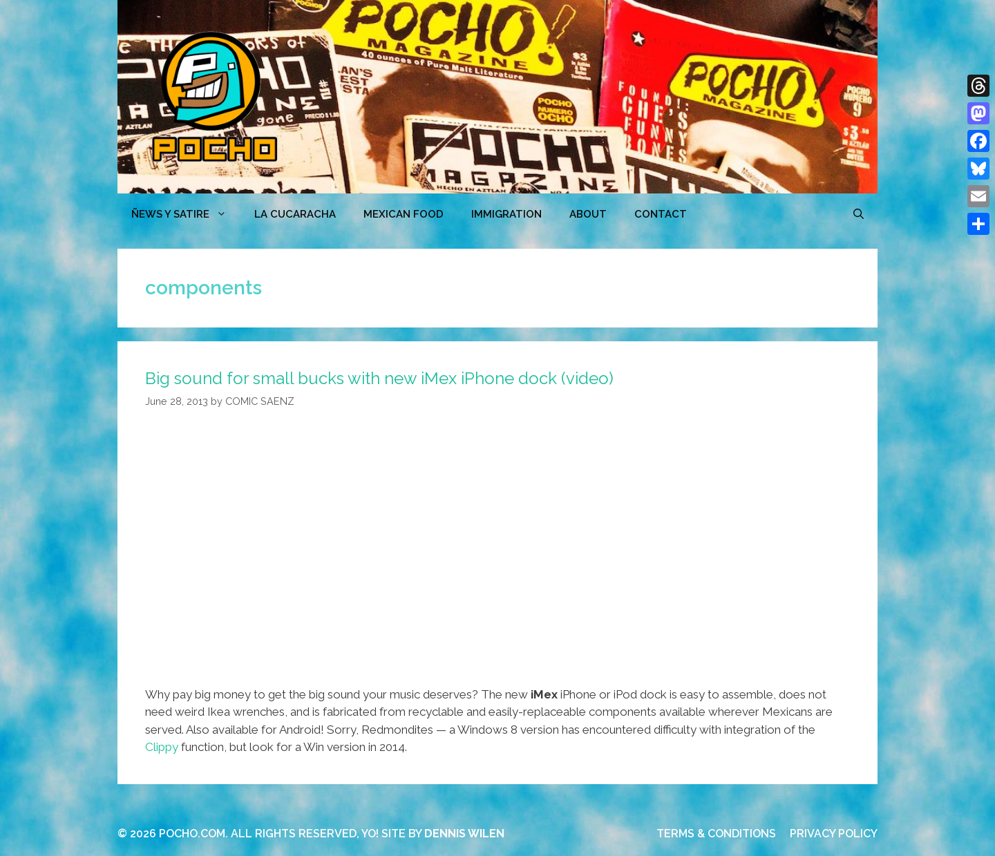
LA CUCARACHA (295, 214)
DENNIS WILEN (464, 833)
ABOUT (588, 214)
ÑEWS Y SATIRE (185, 214)
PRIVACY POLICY (834, 833)
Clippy (161, 747)
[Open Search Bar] (859, 214)
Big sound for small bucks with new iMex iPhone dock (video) (379, 378)
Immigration (506, 214)
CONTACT (660, 214)
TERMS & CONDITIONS (716, 833)
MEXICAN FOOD (403, 214)
